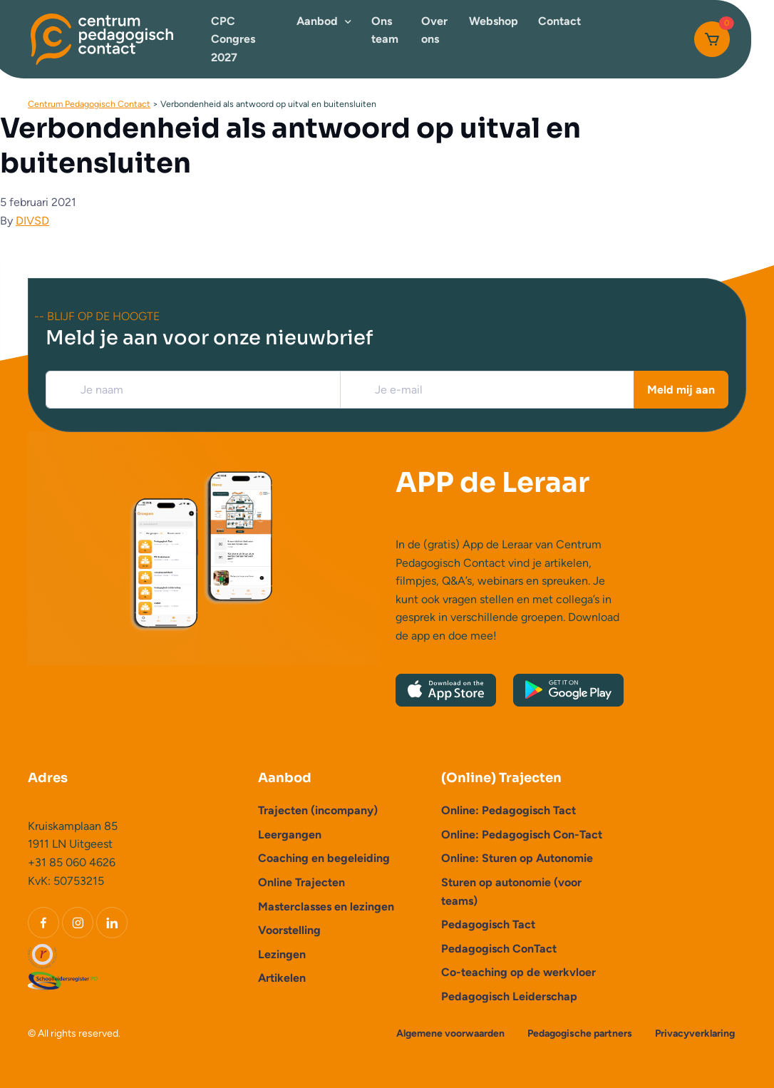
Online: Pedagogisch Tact (508, 810)
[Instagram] (77, 922)
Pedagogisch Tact (488, 924)
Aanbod (317, 21)
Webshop (493, 21)
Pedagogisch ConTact (499, 948)
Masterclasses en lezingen (326, 906)
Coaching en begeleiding (324, 858)
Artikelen (282, 978)
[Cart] (712, 39)
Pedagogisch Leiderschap (509, 996)
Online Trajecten (301, 882)
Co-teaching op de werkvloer (518, 972)
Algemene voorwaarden (450, 1033)
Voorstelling (289, 930)
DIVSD (32, 220)
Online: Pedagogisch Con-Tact (521, 834)
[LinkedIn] (112, 922)
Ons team (384, 30)
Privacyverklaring (695, 1033)
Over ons (434, 30)
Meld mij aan (681, 389)
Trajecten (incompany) (318, 810)
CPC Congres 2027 (233, 39)
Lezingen (282, 954)
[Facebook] (43, 922)
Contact (559, 21)
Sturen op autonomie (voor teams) (511, 892)
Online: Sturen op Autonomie (517, 858)
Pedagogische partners (579, 1033)
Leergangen (289, 834)
